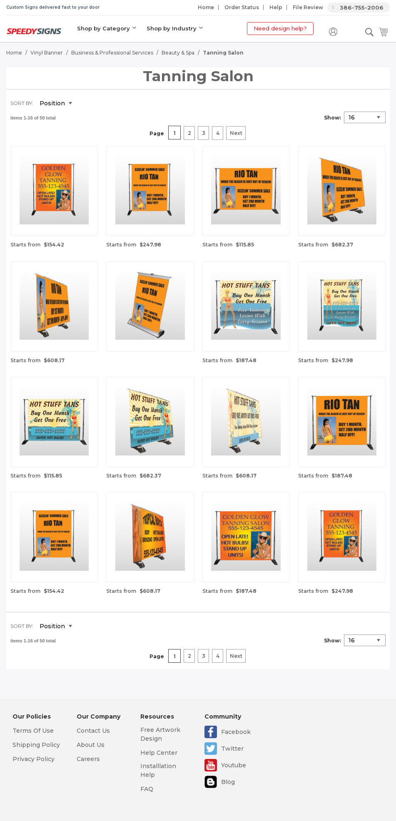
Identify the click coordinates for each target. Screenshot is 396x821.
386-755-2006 (362, 7)
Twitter (232, 748)
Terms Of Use (33, 730)
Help (275, 7)
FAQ (146, 789)
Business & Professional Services (112, 52)
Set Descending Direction (84, 103)
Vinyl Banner (46, 52)
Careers (88, 759)
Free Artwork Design (160, 734)
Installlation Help (158, 770)
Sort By (21, 103)
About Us (91, 745)
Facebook (236, 732)
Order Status (241, 7)
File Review (308, 7)
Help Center (158, 752)
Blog (228, 782)
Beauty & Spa (178, 52)
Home (206, 7)
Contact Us (93, 730)
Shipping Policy (36, 745)
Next (236, 133)
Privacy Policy (33, 759)
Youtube (233, 765)
